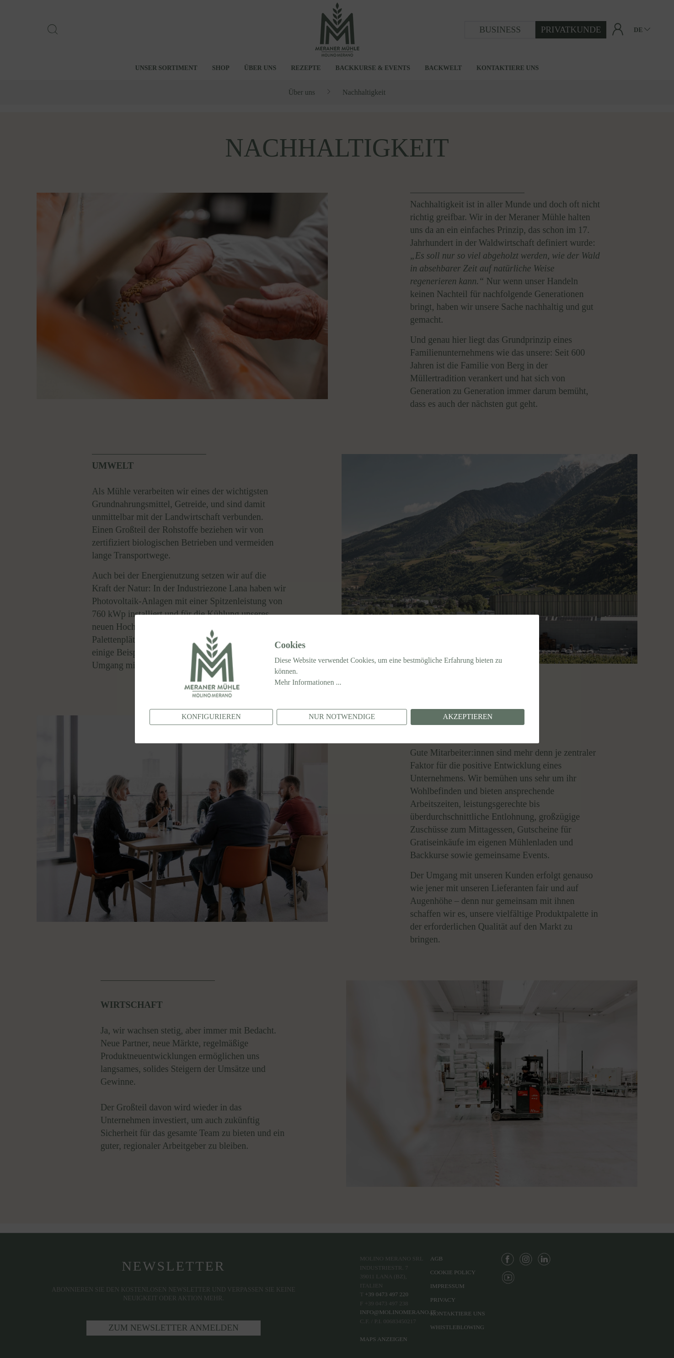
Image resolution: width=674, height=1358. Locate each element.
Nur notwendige (342, 716)
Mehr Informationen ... (307, 682)
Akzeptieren (467, 716)
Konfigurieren (211, 716)
